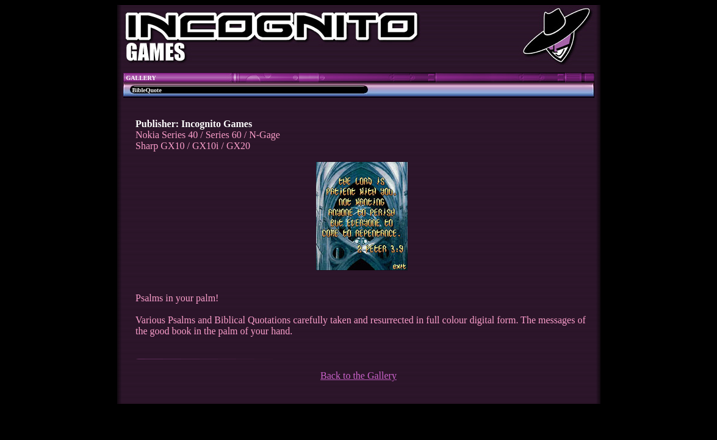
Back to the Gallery (358, 375)
